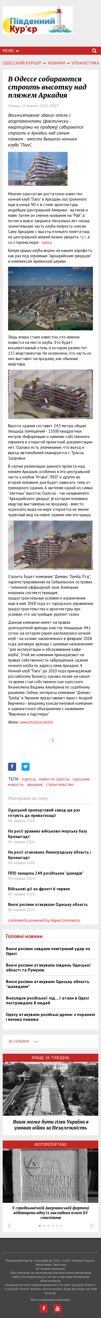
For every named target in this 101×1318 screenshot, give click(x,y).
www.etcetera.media (36, 722)
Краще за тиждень (50, 1057)
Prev (9, 1225)
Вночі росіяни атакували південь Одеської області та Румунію (48, 967)
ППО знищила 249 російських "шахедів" (45, 873)
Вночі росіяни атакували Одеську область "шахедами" (47, 984)
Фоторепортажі (50, 1144)
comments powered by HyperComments (44, 920)
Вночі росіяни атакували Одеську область (48, 904)
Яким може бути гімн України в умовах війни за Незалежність (51, 1125)
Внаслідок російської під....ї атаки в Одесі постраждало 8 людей (47, 1000)
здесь (46, 242)
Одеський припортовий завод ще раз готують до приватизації (44, 812)
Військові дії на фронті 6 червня (39, 888)
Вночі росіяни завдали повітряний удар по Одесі (48, 951)
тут (83, 236)
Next (91, 1225)
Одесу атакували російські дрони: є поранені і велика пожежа (50, 1017)
